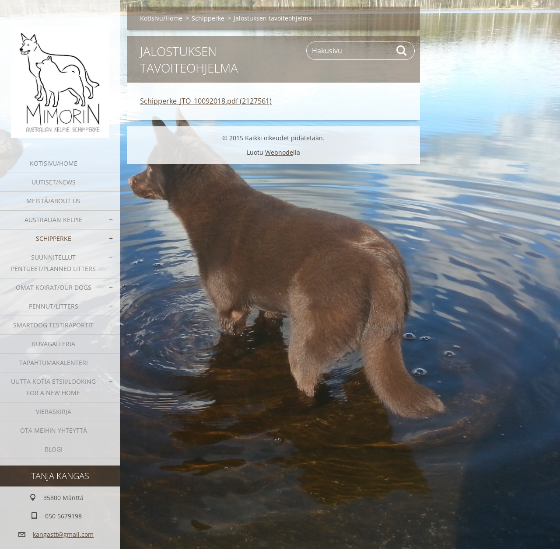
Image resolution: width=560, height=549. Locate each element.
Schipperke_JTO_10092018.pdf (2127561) (206, 101)
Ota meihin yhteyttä (53, 430)
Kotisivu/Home (53, 163)
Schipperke (53, 238)
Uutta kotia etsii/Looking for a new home (53, 387)
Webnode (279, 152)
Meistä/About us (53, 201)
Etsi (402, 50)
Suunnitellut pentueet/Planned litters (53, 263)
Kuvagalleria (53, 344)
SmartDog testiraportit (53, 325)
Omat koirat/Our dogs (53, 287)
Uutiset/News (54, 182)
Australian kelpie (53, 219)
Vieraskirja (53, 411)
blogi (54, 449)
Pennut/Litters (53, 306)
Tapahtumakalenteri (53, 362)
